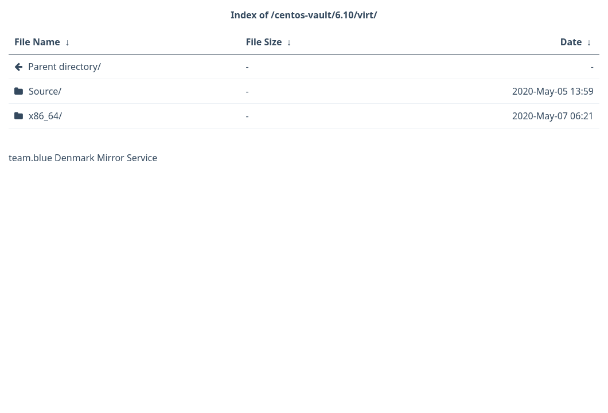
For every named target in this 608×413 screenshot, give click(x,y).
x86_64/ (45, 116)
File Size (263, 42)
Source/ (45, 91)
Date (571, 42)
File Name (37, 42)
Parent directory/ (64, 66)
